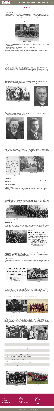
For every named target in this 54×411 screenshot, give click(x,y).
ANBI (36, 398)
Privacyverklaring (37, 399)
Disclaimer (36, 400)
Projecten (24, 2)
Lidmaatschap (37, 397)
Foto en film (44, 2)
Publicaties (28, 2)
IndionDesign (35, 409)
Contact (48, 2)
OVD (20, 2)
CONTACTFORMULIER (6, 402)
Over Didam (39, 2)
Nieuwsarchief (34, 2)
